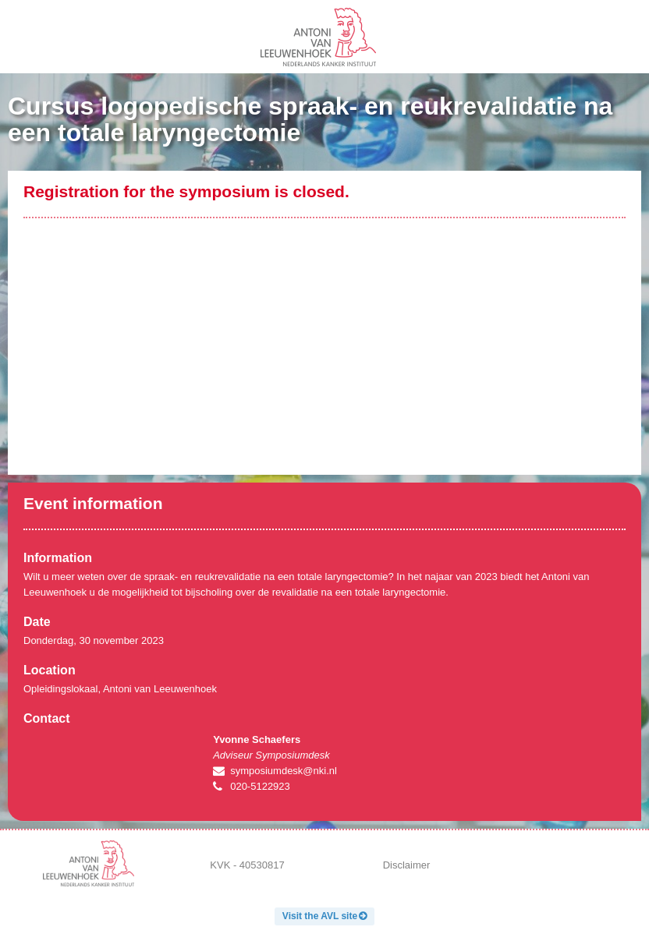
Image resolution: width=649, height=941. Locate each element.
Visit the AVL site (319, 916)
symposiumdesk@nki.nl (283, 771)
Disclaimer (407, 865)
